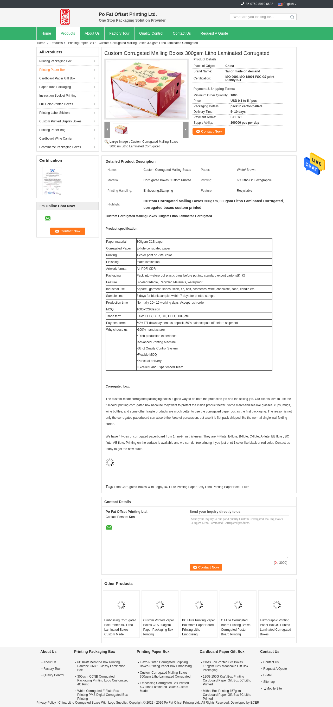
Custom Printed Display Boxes (60, 121)
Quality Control (151, 33)
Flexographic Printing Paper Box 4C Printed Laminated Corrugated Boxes (275, 627)
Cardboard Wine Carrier (55, 138)
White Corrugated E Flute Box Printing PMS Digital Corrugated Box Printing (102, 694)
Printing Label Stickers (54, 113)
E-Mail (267, 675)
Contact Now (211, 131)
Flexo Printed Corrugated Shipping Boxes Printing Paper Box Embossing (165, 664)
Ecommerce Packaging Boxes (60, 147)
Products (68, 33)
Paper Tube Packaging (55, 87)
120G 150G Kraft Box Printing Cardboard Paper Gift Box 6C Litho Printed (227, 680)
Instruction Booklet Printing (57, 95)
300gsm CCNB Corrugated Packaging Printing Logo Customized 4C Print (103, 680)
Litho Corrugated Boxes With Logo (138, 487)
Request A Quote (214, 33)
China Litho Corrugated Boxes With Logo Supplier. (93, 702)
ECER (255, 702)
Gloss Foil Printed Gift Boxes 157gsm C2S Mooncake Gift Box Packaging (225, 666)
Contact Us (182, 33)
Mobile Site (272, 688)
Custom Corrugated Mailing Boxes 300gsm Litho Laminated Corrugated (165, 674)
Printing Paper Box (81, 43)
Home (46, 33)
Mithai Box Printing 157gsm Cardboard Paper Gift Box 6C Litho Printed (227, 694)
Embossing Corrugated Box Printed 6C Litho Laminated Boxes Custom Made (120, 627)
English (289, 4)
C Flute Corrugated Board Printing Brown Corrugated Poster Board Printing (236, 627)
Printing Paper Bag (52, 130)
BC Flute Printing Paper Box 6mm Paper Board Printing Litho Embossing (198, 627)
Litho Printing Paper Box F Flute (227, 487)
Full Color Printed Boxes (56, 104)
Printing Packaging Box (55, 61)
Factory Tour (119, 33)
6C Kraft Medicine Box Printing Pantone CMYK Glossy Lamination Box (101, 666)
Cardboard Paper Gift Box (57, 78)
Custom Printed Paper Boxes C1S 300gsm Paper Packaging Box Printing (158, 627)
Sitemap (269, 682)
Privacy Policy (46, 702)
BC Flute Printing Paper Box (183, 487)
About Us (92, 33)
